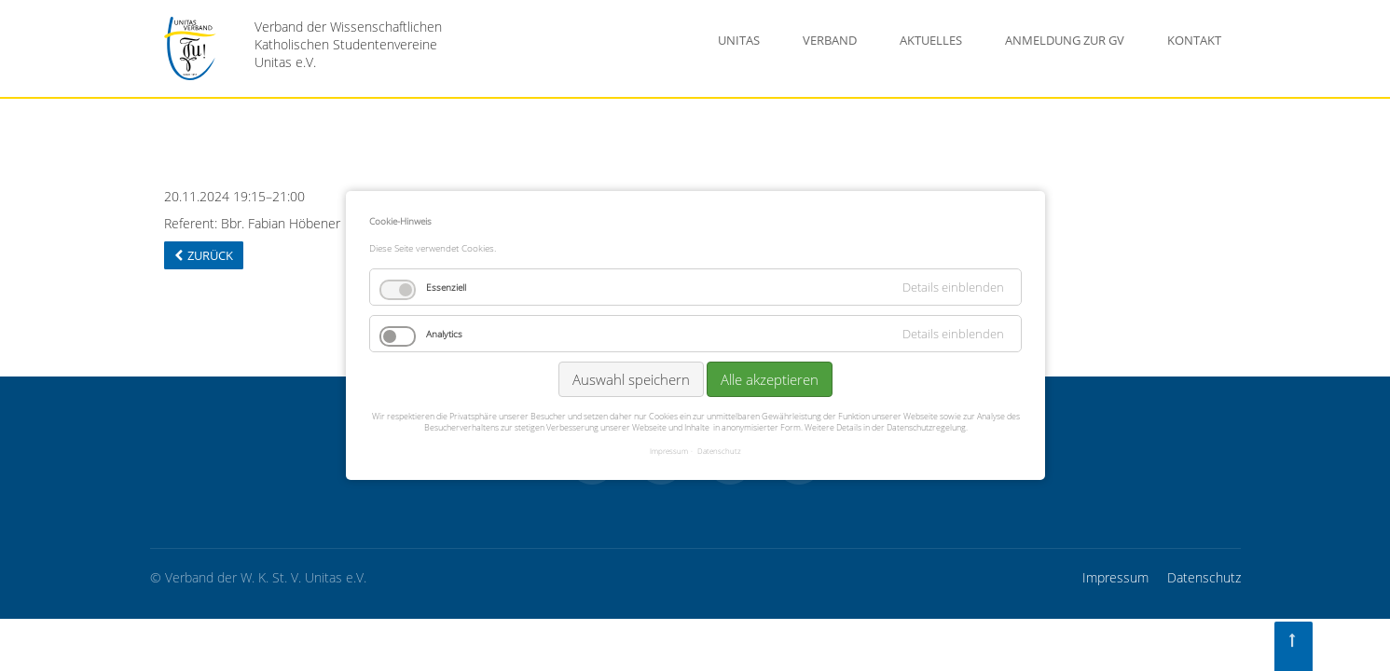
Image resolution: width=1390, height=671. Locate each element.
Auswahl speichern (631, 379)
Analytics (444, 333)
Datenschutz (1204, 577)
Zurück (210, 255)
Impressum (1115, 577)
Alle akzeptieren (770, 379)
